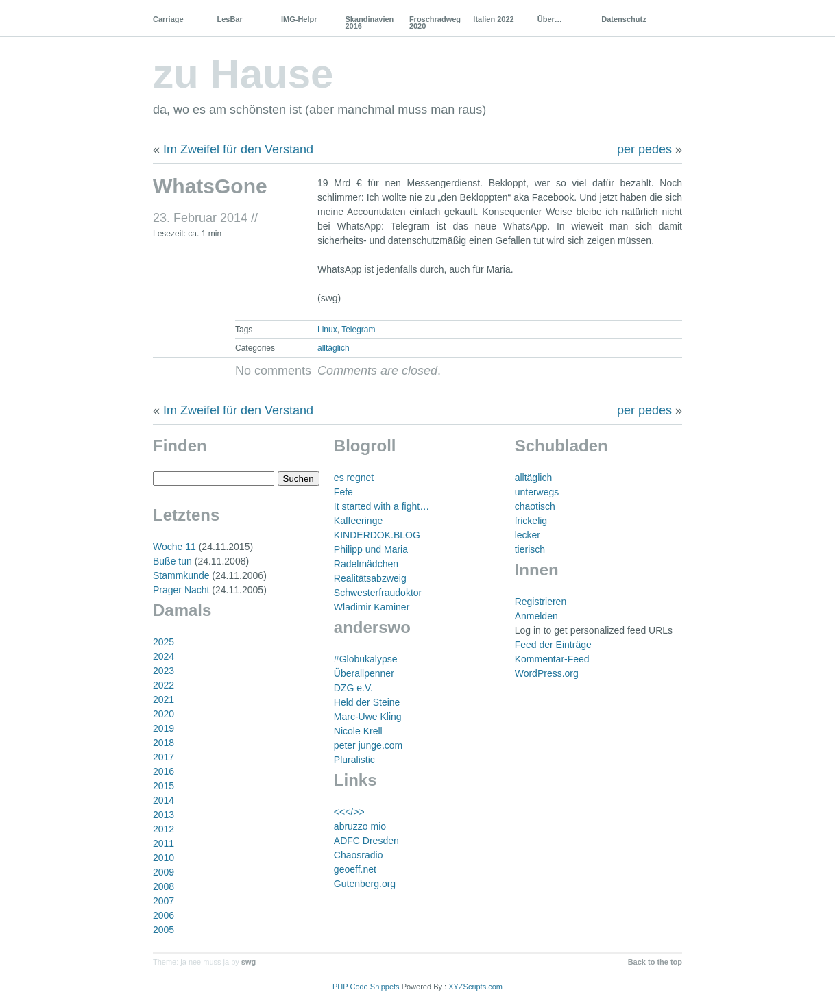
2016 (163, 771)
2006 (163, 915)
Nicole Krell (358, 731)
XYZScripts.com (475, 986)
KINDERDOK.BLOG (377, 535)
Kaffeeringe (358, 520)
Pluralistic (354, 759)
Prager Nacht (181, 589)
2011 (163, 843)
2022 (163, 685)
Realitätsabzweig (370, 578)
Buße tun (172, 561)
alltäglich (333, 348)
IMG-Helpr (299, 19)
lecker (527, 535)
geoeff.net (355, 869)
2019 (163, 728)
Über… (549, 19)
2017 (163, 757)
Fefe (343, 491)
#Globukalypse (366, 659)
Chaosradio (358, 855)
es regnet (354, 477)
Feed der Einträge (553, 644)
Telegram (358, 329)
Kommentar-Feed (552, 659)
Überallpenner (364, 673)
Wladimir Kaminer (371, 607)
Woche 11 (174, 546)
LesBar (229, 19)
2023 (163, 670)
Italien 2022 (493, 19)
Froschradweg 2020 (435, 22)
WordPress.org (547, 673)
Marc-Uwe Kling (368, 716)
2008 (163, 886)
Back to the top (655, 962)
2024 (163, 656)
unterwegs (537, 491)
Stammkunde (181, 575)
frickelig (531, 520)
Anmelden (536, 615)
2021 (163, 699)
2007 (163, 900)
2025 (163, 641)
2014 (163, 800)
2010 (163, 857)
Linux (327, 329)
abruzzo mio (360, 826)
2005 (163, 929)
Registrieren (540, 601)
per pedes (644, 149)
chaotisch (535, 506)
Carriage (168, 19)
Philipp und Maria (371, 549)
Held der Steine (367, 702)
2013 (163, 814)
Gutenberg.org (365, 883)
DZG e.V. (353, 687)
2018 (163, 742)
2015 (163, 785)
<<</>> (349, 811)
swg (248, 962)
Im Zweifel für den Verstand (238, 149)
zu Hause (243, 74)
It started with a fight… (381, 506)
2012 (163, 828)
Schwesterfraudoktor (378, 592)
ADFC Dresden (366, 840)
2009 (163, 872)
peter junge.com (368, 745)
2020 (163, 713)
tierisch (530, 549)
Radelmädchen (366, 563)
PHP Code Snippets (366, 986)
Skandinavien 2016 (369, 22)
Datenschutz (623, 19)
